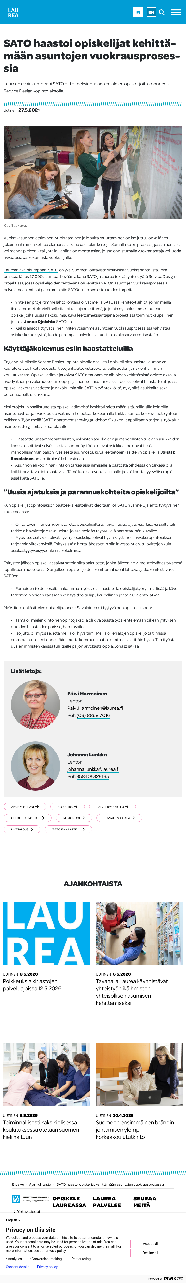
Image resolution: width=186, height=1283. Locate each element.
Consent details (17, 1267)
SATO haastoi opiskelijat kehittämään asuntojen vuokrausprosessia (110, 1184)
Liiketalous (22, 829)
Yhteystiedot (28, 1211)
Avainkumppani (25, 806)
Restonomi (74, 818)
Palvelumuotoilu (112, 806)
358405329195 (93, 776)
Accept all (150, 1244)
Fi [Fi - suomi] (138, 12)
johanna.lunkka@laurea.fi (93, 769)
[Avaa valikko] (177, 12)
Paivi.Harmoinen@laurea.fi (95, 708)
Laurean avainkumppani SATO (31, 269)
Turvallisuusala (119, 818)
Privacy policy (47, 1267)
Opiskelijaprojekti (27, 818)
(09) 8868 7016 (93, 715)
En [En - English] (151, 12)
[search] (163, 12)
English (13, 1220)
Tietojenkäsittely (68, 829)
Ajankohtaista (40, 1184)
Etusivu (18, 1184)
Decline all (150, 1253)
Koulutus (67, 806)
